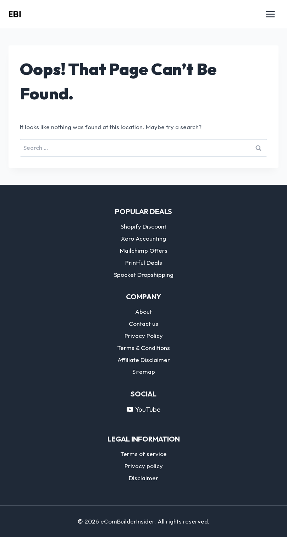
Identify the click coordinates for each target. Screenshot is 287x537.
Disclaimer (143, 478)
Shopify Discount (143, 226)
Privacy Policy (144, 335)
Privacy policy (144, 466)
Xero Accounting (143, 238)
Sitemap (143, 371)
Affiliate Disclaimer (143, 359)
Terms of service (143, 453)
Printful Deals (143, 262)
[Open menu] (270, 14)
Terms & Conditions (143, 347)
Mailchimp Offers (143, 250)
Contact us (143, 323)
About (143, 311)
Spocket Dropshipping (143, 274)
